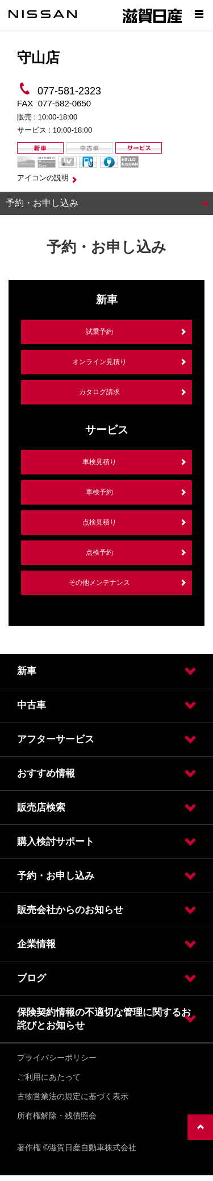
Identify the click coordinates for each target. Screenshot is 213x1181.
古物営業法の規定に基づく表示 (72, 1096)
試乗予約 (99, 332)
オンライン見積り (99, 362)
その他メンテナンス (99, 583)
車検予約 (99, 492)
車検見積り (99, 462)
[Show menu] (199, 14)
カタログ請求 (99, 392)
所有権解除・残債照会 (57, 1115)
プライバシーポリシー (57, 1057)
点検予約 (99, 552)
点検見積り (99, 522)
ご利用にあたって (49, 1076)
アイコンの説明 (43, 178)
